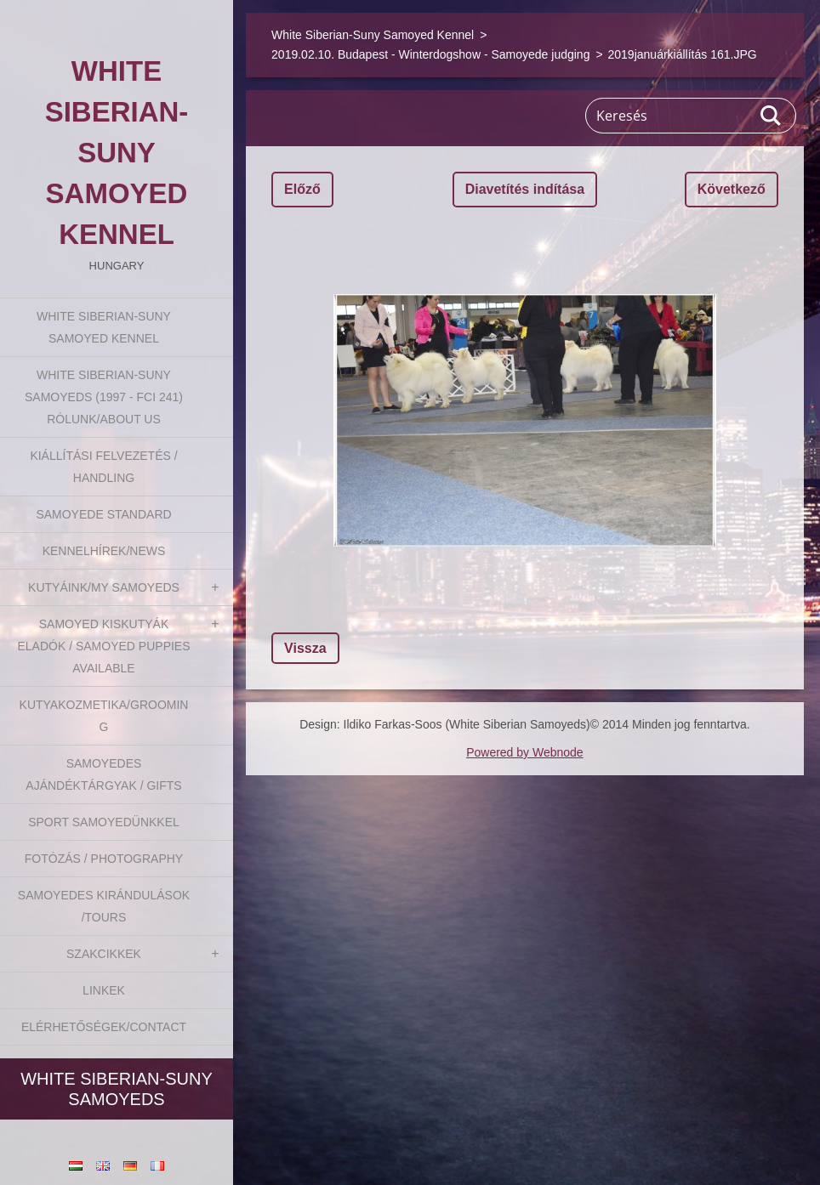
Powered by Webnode (525, 752)
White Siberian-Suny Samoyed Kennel (104, 327)
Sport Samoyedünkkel (103, 822)
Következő (732, 189)
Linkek (104, 990)
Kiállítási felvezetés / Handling (103, 467)
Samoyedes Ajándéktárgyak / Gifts (103, 774)
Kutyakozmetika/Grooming (104, 716)
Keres (771, 115)
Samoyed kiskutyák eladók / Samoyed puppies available (103, 646)
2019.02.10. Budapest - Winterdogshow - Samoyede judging (430, 54)
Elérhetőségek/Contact (103, 1027)
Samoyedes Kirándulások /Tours (104, 906)
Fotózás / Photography (104, 858)
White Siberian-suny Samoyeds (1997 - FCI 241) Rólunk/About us (104, 397)
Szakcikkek (103, 954)
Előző (302, 189)
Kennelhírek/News (104, 551)
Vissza (305, 648)
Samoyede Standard (103, 514)
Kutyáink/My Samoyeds (103, 587)
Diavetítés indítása (525, 189)
